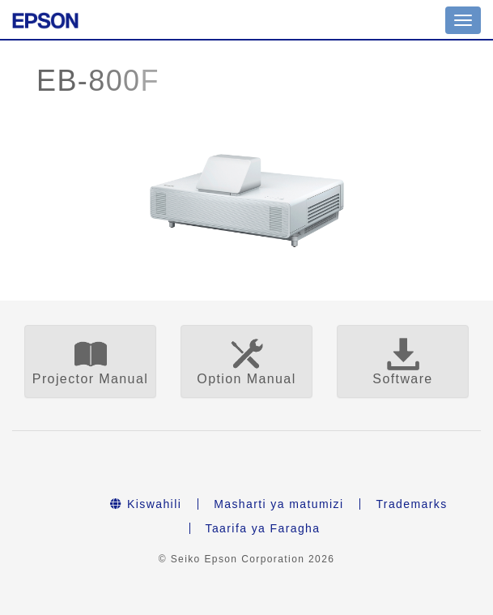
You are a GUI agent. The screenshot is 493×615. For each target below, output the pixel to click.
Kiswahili (145, 504)
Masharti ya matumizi (278, 504)
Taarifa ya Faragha (263, 528)
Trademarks (411, 504)
